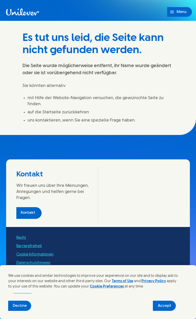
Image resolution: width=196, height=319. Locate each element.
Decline (20, 306)
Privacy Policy (153, 281)
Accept (164, 306)
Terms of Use (122, 281)
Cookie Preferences (107, 286)
